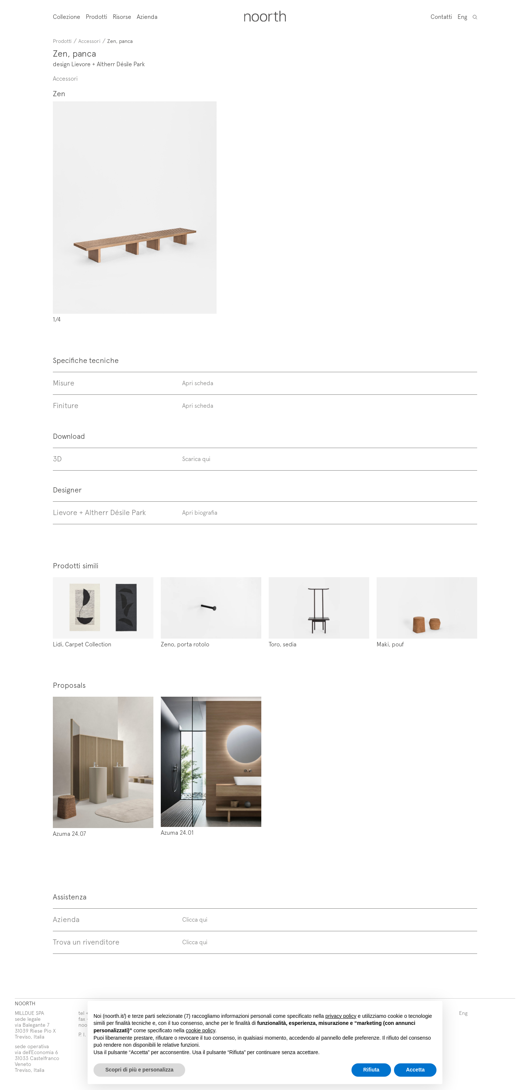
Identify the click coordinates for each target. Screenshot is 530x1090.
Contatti (441, 16)
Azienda (147, 16)
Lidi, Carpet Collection (82, 644)
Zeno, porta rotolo (185, 644)
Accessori (89, 40)
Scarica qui (196, 458)
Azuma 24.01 (177, 832)
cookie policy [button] (200, 1030)
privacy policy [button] (340, 1016)
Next (274, 212)
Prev (126, 212)
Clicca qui (194, 919)
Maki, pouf (390, 644)
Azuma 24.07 (69, 833)
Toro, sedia (282, 644)
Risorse (122, 16)
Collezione (66, 16)
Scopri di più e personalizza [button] (139, 1070)
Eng (462, 16)
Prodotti (96, 16)
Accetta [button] (415, 1070)
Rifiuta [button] (371, 1070)
